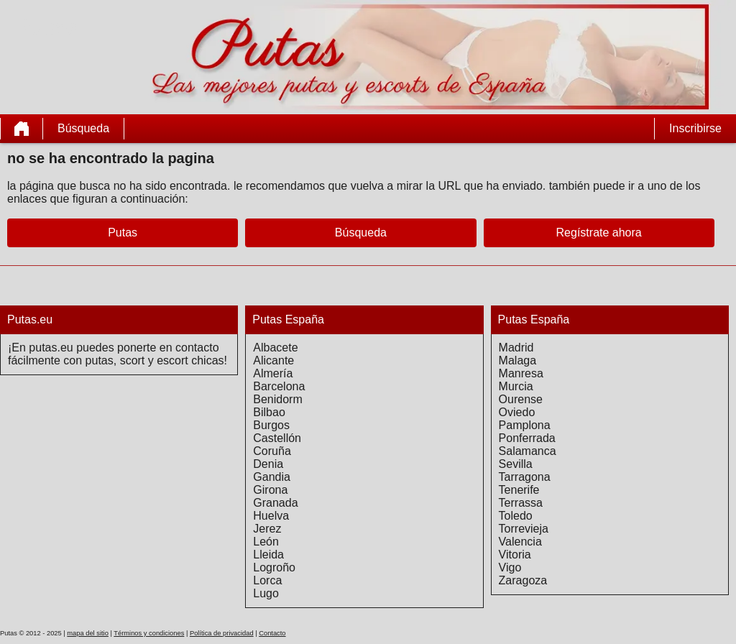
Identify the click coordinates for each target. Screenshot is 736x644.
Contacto (272, 633)
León (266, 541)
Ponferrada (527, 438)
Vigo (510, 567)
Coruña (271, 451)
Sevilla (516, 464)
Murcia (516, 386)
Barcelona (279, 386)
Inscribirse (695, 128)
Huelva (271, 516)
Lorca (267, 580)
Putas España (288, 319)
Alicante (273, 360)
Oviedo (517, 412)
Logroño (274, 567)
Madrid (516, 347)
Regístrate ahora (599, 232)
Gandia (271, 477)
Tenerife (519, 490)
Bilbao (269, 412)
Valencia (520, 541)
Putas (122, 232)
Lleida (268, 554)
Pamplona (525, 425)
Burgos (271, 425)
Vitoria (515, 554)
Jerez (267, 529)
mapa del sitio (88, 633)
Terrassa (521, 503)
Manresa (521, 373)
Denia (268, 464)
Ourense (521, 399)
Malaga (517, 360)
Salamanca (527, 451)
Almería (273, 373)
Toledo (516, 516)
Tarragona (525, 477)
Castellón (277, 438)
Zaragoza (523, 580)
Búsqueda (83, 128)
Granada (275, 503)
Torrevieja (523, 529)
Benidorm (277, 399)
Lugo (266, 593)
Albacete (275, 347)
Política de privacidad (222, 633)
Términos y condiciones (149, 633)
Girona (270, 490)
